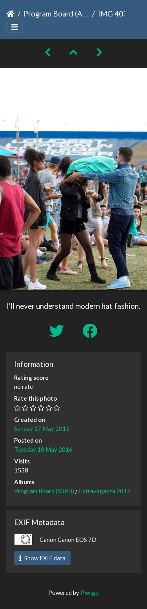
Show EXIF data (42, 558)
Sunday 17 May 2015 (41, 428)
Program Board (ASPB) (56, 13)
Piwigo (89, 592)
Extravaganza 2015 (105, 490)
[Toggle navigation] (14, 27)
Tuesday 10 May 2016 (43, 449)
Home (10, 13)
